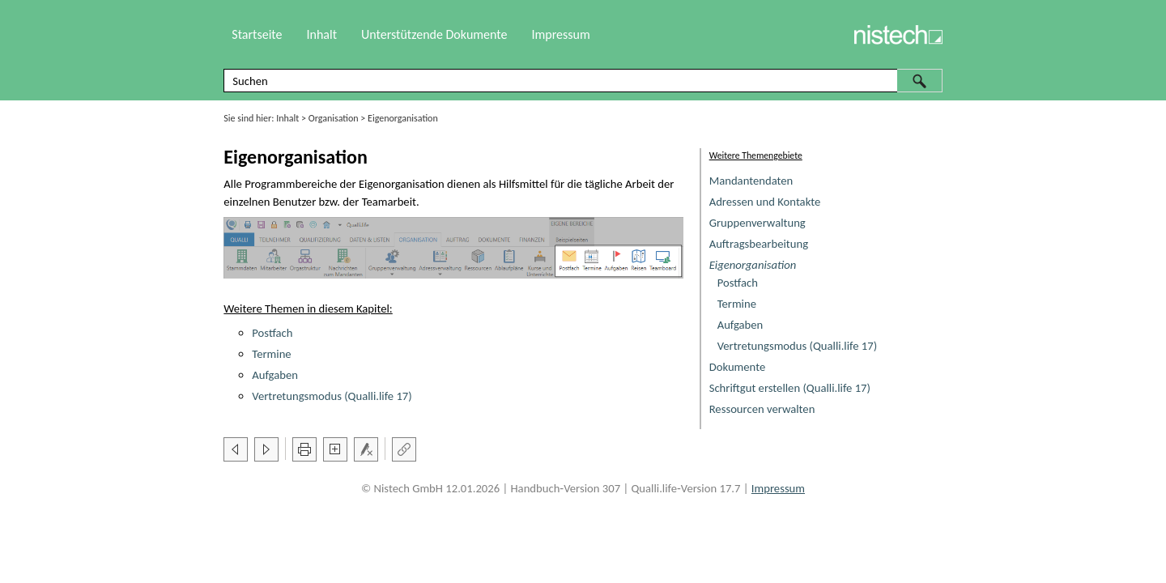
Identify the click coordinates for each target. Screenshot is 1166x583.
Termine (736, 303)
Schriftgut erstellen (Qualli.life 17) (789, 388)
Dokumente (737, 367)
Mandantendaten (751, 180)
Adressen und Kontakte (765, 201)
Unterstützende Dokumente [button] (434, 34)
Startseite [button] (257, 34)
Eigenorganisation (753, 264)
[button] (920, 80)
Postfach (737, 282)
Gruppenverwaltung (757, 222)
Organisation (334, 118)
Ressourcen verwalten (762, 409)
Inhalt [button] (321, 34)
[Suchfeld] (582, 80)
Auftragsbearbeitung (758, 243)
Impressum (560, 34)
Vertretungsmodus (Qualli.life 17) (797, 345)
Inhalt (287, 118)
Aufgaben (740, 324)
